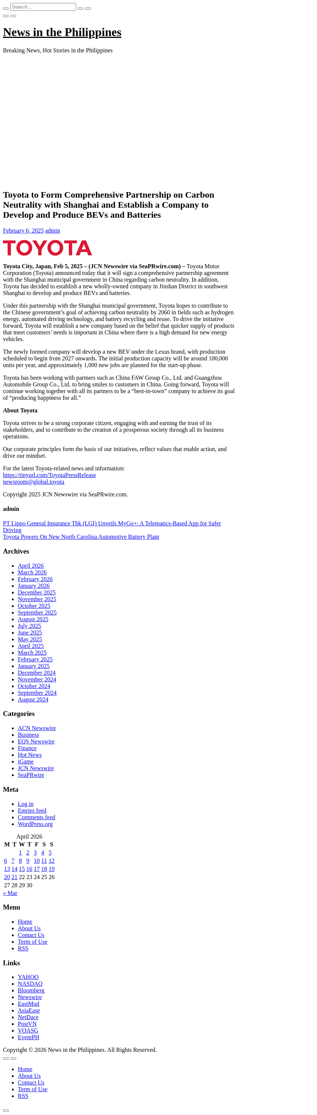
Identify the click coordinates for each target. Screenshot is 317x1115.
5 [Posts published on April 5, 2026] (50, 852)
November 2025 (37, 599)
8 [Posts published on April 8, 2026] (20, 861)
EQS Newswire (36, 741)
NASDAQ (30, 984)
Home (25, 921)
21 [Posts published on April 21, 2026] (14, 877)
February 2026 (35, 579)
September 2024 (37, 693)
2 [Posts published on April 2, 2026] (27, 852)
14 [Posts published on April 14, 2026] (14, 869)
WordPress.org (35, 824)
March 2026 (32, 572)
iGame (26, 761)
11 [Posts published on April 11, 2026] (44, 861)
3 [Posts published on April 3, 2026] (35, 852)
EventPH (28, 1037)
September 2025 (37, 612)
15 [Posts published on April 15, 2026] (22, 869)
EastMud (28, 1004)
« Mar (10, 893)
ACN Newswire (37, 728)
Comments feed (36, 817)
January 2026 (34, 586)
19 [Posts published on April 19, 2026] (52, 869)
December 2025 (37, 592)
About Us (29, 928)
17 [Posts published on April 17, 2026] (37, 869)
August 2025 (33, 619)
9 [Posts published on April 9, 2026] (27, 861)
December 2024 (37, 673)
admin (52, 230)
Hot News (30, 755)
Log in (25, 804)
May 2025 (30, 639)
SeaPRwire (31, 775)
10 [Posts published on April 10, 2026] (37, 861)
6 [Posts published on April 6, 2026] (5, 861)
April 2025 (31, 646)
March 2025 (32, 652)
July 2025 (29, 626)
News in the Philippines (62, 32)
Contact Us (31, 935)
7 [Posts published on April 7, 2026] (13, 861)
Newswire (30, 997)
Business (28, 735)
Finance (27, 748)
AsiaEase (29, 1010)
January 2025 (34, 666)
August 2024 (33, 699)
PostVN (27, 1024)
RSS (23, 948)
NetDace (28, 1017)
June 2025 (30, 632)
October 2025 (34, 606)
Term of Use (33, 942)
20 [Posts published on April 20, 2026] (7, 877)
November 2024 (37, 679)
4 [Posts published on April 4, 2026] (42, 852)
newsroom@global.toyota (33, 482)
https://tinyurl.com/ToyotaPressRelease (49, 475)
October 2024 (34, 686)
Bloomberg (31, 990)
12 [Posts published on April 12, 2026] (52, 861)
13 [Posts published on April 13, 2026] (7, 869)
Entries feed (32, 810)
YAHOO (28, 977)
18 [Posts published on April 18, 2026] (44, 869)
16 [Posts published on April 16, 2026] (29, 869)
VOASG (28, 1030)
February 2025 (35, 659)
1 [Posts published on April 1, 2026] (20, 852)
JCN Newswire (36, 768)
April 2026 (31, 566)
